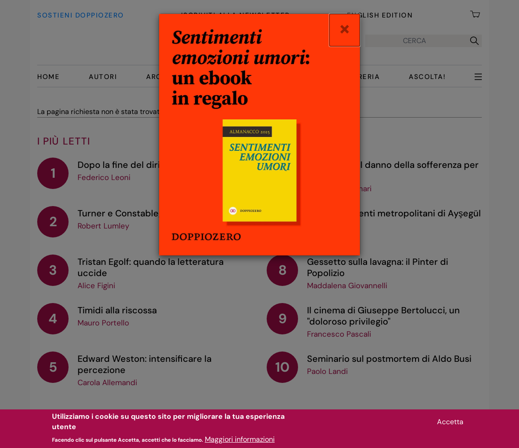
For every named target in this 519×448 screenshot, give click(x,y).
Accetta (450, 425)
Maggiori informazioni (240, 442)
